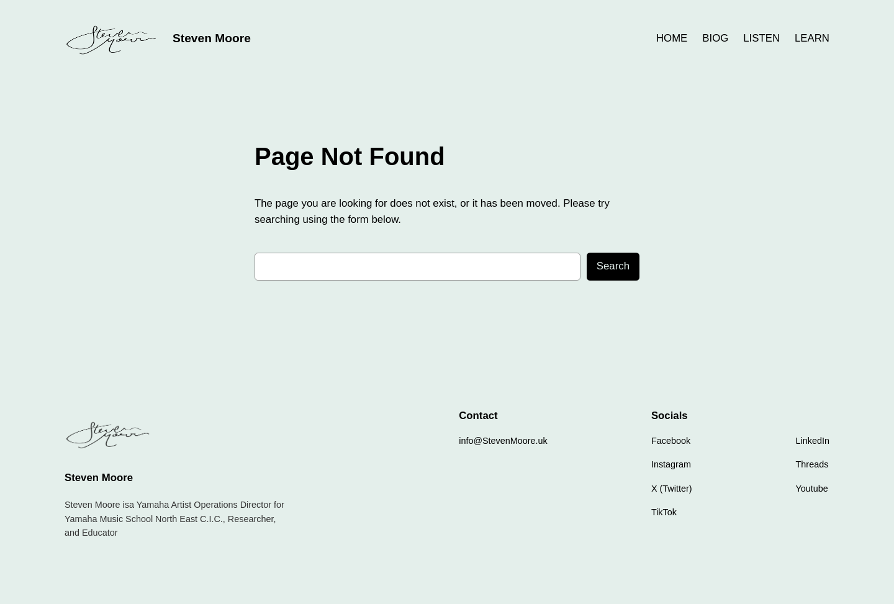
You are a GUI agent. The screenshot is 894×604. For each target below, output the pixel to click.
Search (613, 266)
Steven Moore (212, 38)
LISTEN (761, 38)
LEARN (812, 38)
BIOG (715, 38)
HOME (671, 38)
